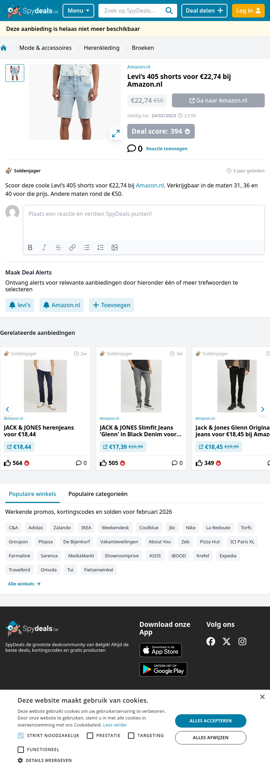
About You (160, 541)
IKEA (86, 527)
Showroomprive (122, 555)
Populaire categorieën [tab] (98, 494)
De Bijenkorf (76, 541)
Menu (78, 10)
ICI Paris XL (242, 541)
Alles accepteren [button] (210, 721)
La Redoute (218, 527)
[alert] (135, 729)
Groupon (18, 541)
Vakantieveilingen (119, 541)
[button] (93, 760)
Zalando (62, 527)
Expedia (228, 555)
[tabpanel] (135, 546)
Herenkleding (102, 48)
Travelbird (19, 569)
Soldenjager (27, 170)
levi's (20, 305)
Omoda (49, 569)
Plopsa (45, 541)
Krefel (203, 555)
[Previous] (8, 410)
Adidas (35, 527)
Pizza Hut (210, 541)
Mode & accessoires (45, 48)
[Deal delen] (204, 11)
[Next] (262, 410)
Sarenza (49, 555)
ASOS (155, 555)
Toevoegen (111, 305)
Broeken (143, 48)
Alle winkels (24, 584)
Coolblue (149, 527)
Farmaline (19, 555)
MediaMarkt (81, 555)
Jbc (172, 527)
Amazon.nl (138, 66)
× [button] (262, 697)
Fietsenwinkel (98, 569)
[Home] (3, 47)
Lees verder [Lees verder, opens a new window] (115, 725)
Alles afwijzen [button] (211, 738)
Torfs (246, 527)
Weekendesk (115, 527)
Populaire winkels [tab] (32, 494)
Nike (191, 527)
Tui (70, 569)
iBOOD (179, 555)
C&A (13, 527)
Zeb (185, 541)
